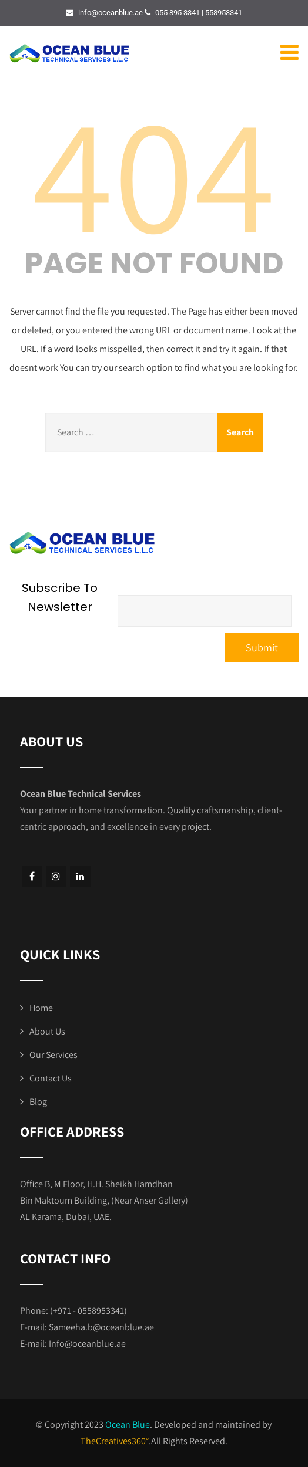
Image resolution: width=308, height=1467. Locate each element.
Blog (38, 1102)
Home (41, 1008)
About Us (47, 1031)
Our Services (53, 1055)
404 (154, 172)
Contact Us (50, 1078)
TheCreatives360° (115, 1441)
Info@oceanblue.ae (87, 1343)
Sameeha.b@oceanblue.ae (101, 1327)
